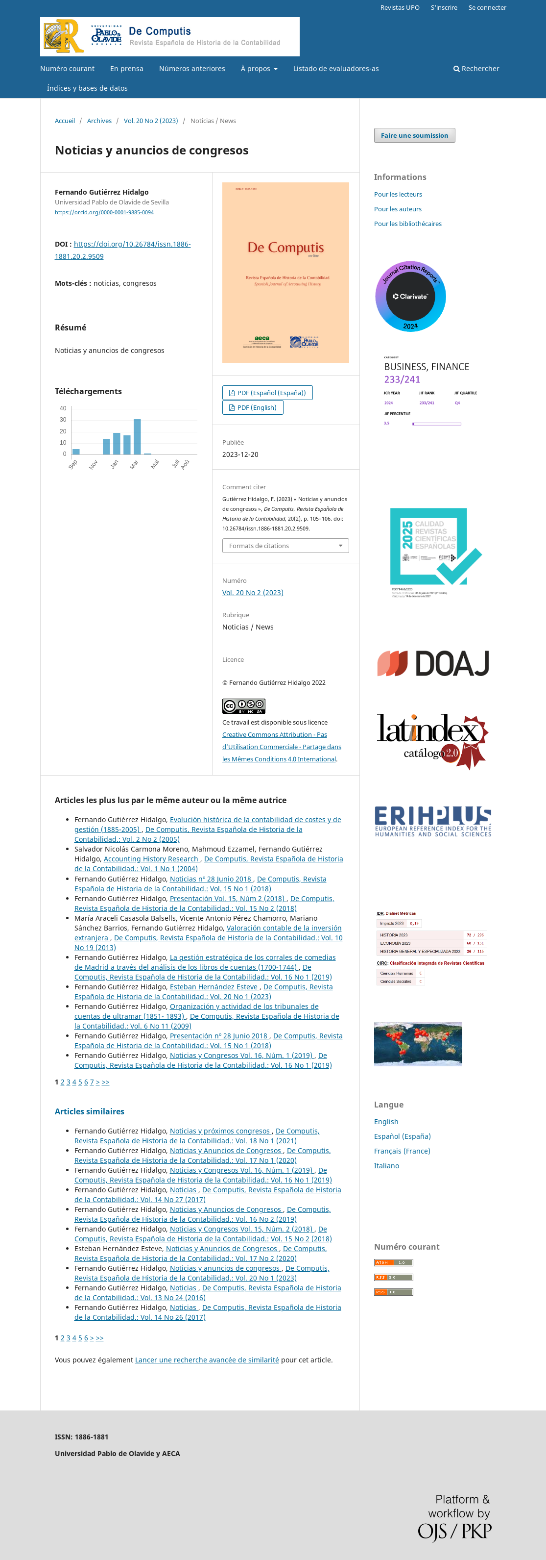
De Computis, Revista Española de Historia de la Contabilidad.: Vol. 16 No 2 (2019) (202, 1214)
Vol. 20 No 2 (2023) (151, 120)
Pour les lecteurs (398, 194)
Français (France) (402, 1151)
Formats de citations (259, 545)
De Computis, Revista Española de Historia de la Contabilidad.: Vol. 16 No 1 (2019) (203, 971)
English (386, 1121)
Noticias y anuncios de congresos (226, 1268)
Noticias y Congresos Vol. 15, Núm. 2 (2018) (242, 1228)
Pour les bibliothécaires (408, 223)
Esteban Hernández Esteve (215, 986)
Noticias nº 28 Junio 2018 (211, 878)
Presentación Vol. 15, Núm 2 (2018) (228, 898)
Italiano (386, 1165)
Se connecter (487, 7)
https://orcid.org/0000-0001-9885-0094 (104, 212)
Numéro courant (67, 68)
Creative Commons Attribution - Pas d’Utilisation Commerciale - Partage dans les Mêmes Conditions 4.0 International (281, 746)
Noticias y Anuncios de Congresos (226, 1150)
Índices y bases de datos (87, 88)
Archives (99, 120)
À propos (256, 68)
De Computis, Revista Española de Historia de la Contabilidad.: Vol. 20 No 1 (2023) (203, 991)
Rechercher (476, 68)
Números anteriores (192, 68)
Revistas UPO (400, 7)
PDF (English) (256, 407)
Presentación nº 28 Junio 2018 (219, 1035)
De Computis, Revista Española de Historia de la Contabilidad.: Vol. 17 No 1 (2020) (202, 1155)
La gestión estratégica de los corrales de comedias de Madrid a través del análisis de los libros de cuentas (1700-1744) (205, 962)
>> (106, 1081)
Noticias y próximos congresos (221, 1130)
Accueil (65, 120)
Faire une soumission (415, 135)
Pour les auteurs (398, 208)
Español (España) (402, 1136)
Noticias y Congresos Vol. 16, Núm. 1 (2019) (242, 1055)
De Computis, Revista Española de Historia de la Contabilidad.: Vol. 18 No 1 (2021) (197, 1135)
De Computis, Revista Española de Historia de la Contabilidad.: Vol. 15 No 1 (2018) (200, 883)
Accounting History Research (152, 858)
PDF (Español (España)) (271, 392)
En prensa (126, 68)
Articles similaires (89, 1111)
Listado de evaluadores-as (336, 68)
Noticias (184, 1189)
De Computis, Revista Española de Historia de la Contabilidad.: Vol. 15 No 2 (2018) (204, 903)
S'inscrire (444, 7)
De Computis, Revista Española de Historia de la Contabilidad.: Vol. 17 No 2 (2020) (200, 1253)
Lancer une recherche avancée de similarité (207, 1359)
